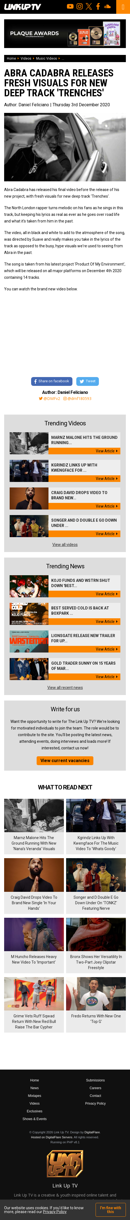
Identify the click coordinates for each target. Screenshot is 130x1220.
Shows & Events (35, 1119)
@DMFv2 (49, 399)
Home (11, 58)
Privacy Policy (95, 1103)
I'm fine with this (110, 1210)
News (34, 1088)
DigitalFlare (92, 1132)
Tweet (88, 381)
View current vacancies (65, 760)
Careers (95, 1088)
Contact (95, 1096)
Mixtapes (34, 1096)
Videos (26, 58)
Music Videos (46, 58)
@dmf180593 (77, 399)
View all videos (65, 545)
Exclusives (34, 1111)
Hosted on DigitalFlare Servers (51, 1137)
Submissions (95, 1080)
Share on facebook (51, 381)
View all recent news (65, 687)
